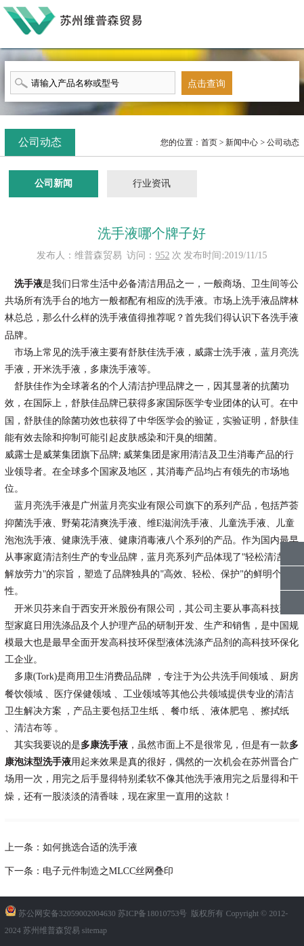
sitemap (94, 930)
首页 (209, 142)
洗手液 (28, 284)
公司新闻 (53, 183)
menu (290, 23)
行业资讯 (152, 183)
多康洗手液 (104, 745)
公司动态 (283, 142)
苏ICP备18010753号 (153, 913)
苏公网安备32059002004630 (67, 913)
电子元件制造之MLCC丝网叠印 (108, 871)
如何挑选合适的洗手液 (90, 847)
